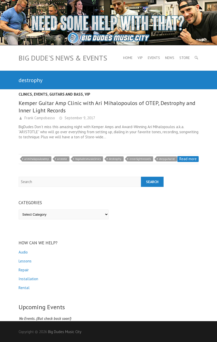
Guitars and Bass (66, 94)
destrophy (115, 159)
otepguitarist (167, 159)
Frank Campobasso (39, 117)
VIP (140, 57)
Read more (188, 158)
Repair (24, 269)
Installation (28, 278)
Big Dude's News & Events (63, 57)
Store (184, 57)
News (169, 57)
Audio (23, 252)
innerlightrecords (140, 159)
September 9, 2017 (79, 117)
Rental (24, 287)
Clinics (25, 94)
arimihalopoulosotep (36, 159)
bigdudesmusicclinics (88, 159)
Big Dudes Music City (64, 331)
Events (154, 57)
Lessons (25, 261)
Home (128, 57)
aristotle (62, 159)
